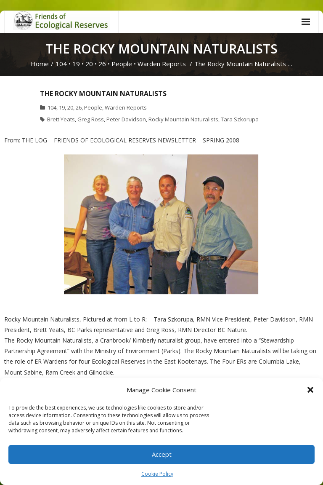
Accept (162, 454)
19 (76, 63)
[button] (310, 390)
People (121, 63)
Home (40, 63)
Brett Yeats (61, 119)
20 (89, 63)
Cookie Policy (157, 473)
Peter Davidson (126, 119)
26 (102, 63)
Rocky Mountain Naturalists (183, 119)
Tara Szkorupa (240, 119)
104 (61, 63)
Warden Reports (162, 63)
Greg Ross (90, 119)
